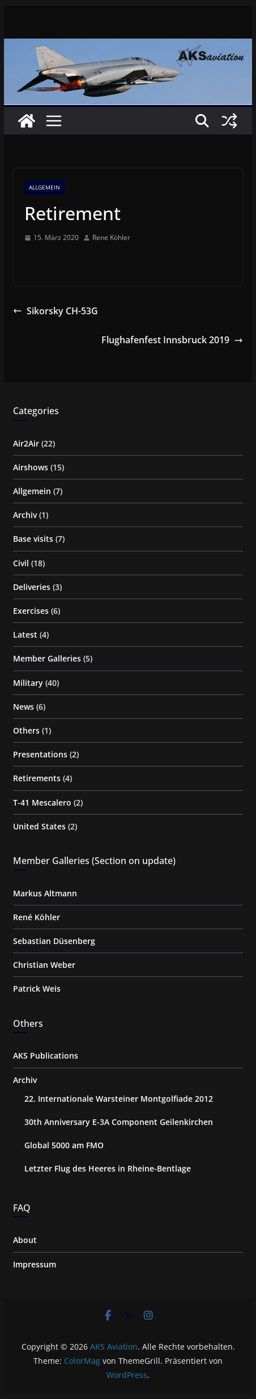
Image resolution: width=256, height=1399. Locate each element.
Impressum (34, 1264)
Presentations (40, 754)
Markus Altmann (45, 893)
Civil (21, 563)
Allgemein (44, 187)
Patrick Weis (37, 988)
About (25, 1239)
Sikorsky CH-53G (55, 311)
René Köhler (36, 917)
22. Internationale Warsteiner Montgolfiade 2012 (118, 1098)
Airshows (30, 467)
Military (28, 682)
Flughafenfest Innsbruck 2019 (172, 340)
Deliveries (31, 586)
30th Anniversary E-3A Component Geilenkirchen (118, 1121)
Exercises (31, 610)
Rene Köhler (111, 237)
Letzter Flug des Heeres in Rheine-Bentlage (107, 1168)
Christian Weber (44, 964)
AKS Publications (45, 1055)
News (23, 706)
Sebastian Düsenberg (54, 941)
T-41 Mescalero (42, 802)
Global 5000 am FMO (64, 1145)
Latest (25, 634)
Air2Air (26, 443)
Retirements (37, 778)
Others (26, 730)
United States (39, 826)
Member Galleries (47, 658)
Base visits (33, 538)
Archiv (25, 514)
